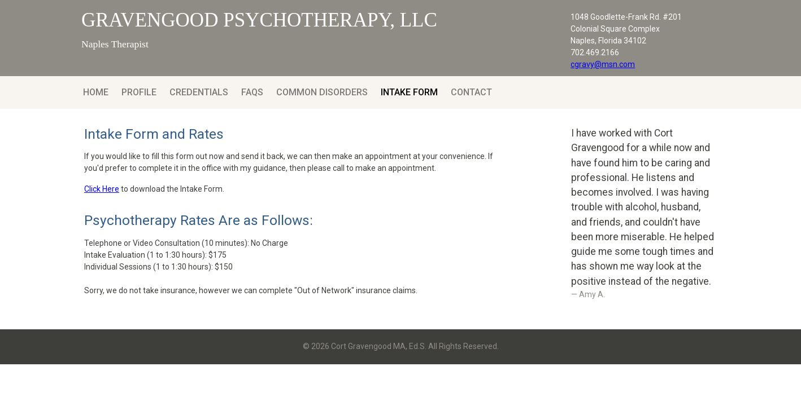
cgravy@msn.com (603, 64)
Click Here (101, 188)
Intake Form (409, 92)
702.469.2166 (595, 52)
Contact (471, 92)
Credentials (198, 92)
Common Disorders (322, 92)
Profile (138, 92)
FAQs (252, 92)
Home (95, 92)
